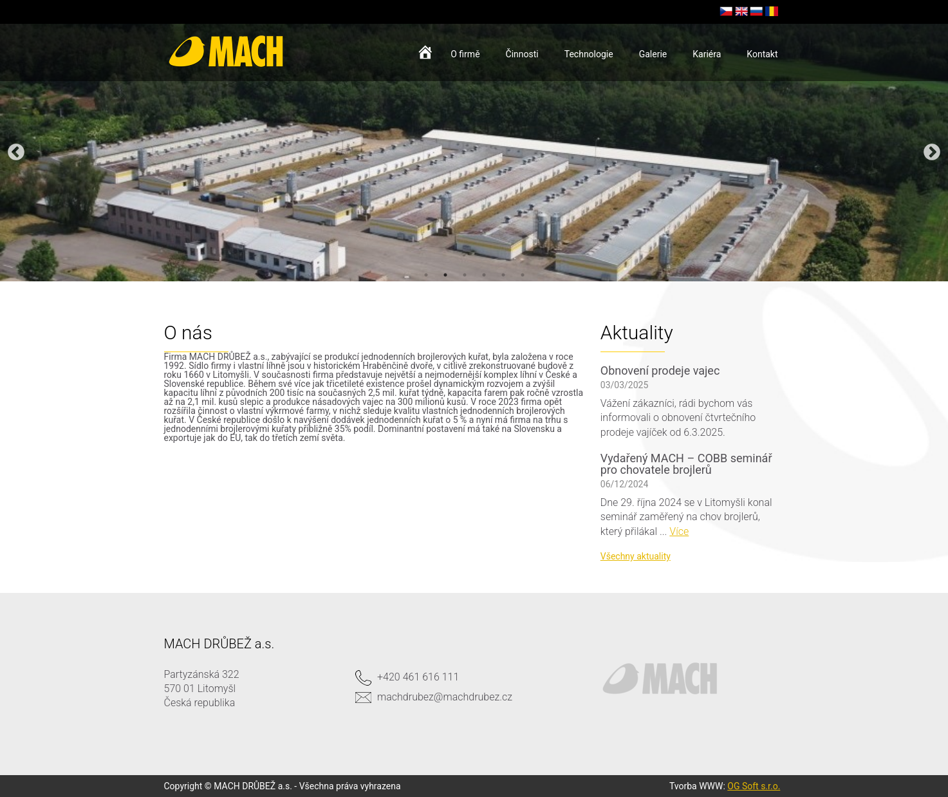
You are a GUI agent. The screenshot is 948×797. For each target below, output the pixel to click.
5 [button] (503, 274)
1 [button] (426, 274)
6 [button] (522, 274)
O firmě (465, 54)
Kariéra (706, 54)
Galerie (653, 54)
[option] (474, 152)
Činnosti (522, 54)
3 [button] (464, 274)
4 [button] (484, 274)
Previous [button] (16, 152)
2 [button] (445, 274)
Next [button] (932, 152)
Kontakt (762, 54)
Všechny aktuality (635, 556)
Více (679, 531)
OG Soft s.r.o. (753, 786)
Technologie (588, 54)
